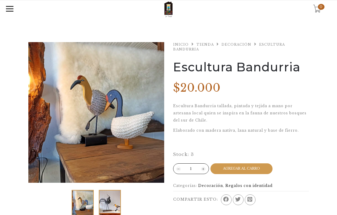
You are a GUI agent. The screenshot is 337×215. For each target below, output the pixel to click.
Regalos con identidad (249, 185)
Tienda (205, 44)
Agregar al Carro (241, 168)
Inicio (181, 44)
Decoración (236, 44)
